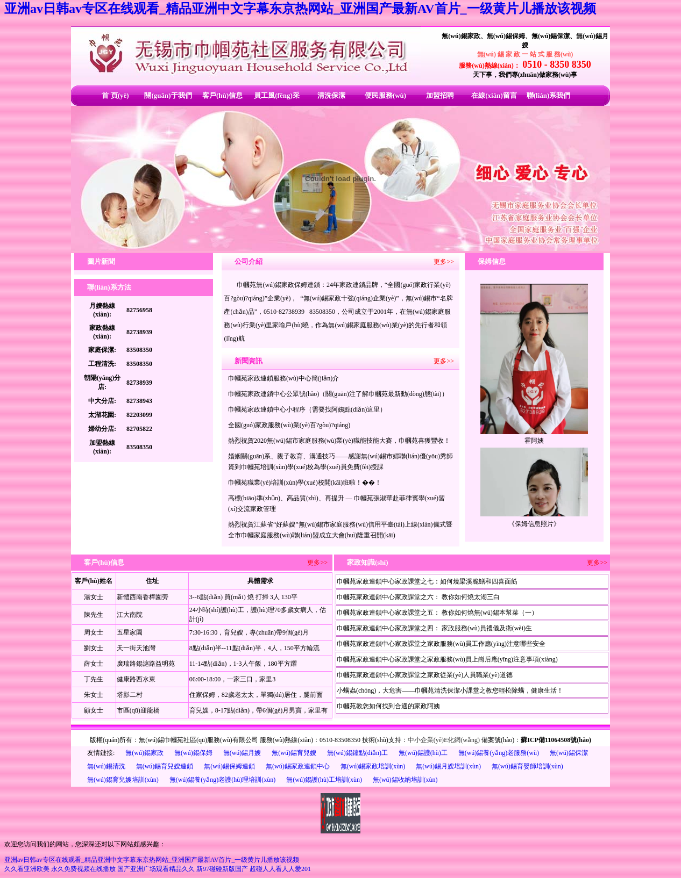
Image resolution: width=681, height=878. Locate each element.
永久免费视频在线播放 (83, 869)
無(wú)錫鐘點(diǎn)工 (357, 753)
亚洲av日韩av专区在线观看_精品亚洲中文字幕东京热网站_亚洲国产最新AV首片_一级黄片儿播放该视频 (300, 9)
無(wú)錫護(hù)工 (423, 753)
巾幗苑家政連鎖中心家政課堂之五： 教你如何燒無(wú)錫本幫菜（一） (437, 612)
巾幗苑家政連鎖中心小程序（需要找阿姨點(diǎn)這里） (307, 409)
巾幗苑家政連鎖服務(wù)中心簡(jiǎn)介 (283, 378)
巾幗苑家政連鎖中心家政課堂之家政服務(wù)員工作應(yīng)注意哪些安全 (441, 643)
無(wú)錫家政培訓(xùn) (373, 766)
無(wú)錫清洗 (106, 766)
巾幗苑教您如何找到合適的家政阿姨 (388, 706)
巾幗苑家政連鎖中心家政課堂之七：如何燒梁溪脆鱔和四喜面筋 (427, 581)
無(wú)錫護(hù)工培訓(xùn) (324, 779)
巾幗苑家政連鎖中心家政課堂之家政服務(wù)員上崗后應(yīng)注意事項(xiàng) (447, 659)
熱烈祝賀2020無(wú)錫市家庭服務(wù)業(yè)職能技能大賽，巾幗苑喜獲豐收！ (339, 440)
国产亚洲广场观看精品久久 (156, 869)
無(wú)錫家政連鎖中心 (298, 766)
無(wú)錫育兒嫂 (294, 753)
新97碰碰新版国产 (222, 869)
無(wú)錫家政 (144, 753)
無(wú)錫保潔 (569, 753)
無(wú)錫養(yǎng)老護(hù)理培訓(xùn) (222, 779)
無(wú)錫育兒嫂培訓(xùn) (123, 779)
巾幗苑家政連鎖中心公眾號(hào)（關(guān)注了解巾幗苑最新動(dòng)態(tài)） (338, 394)
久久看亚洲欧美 (26, 869)
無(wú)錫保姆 (193, 753)
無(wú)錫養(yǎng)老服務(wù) (498, 753)
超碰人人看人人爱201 (280, 869)
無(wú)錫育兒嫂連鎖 (165, 766)
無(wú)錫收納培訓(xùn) (405, 779)
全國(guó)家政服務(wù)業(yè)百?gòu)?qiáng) (289, 425)
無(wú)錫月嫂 (242, 753)
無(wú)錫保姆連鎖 (229, 766)
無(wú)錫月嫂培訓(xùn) (448, 766)
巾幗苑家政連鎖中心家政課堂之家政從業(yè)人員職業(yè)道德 (425, 675)
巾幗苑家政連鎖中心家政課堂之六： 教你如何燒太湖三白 (418, 597)
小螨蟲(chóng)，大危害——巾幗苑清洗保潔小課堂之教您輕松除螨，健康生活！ (450, 690)
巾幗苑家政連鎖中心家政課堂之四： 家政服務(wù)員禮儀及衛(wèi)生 (434, 628)
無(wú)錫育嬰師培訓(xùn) (527, 766)
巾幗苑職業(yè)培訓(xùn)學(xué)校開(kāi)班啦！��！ (304, 482)
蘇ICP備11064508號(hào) (556, 740)
